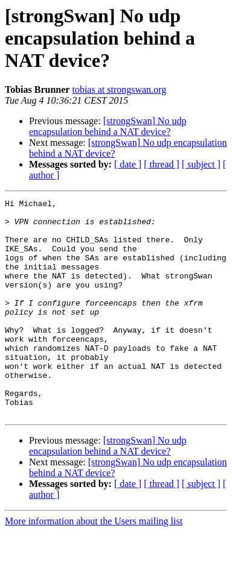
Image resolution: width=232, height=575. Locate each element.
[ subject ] (201, 164)
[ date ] (127, 164)
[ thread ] (161, 164)
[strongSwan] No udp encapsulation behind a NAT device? (107, 126)
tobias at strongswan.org (119, 89)
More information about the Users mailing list (93, 564)
